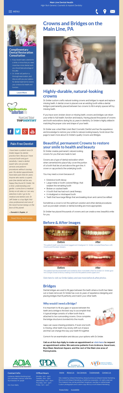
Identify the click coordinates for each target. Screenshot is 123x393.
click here (99, 342)
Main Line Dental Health (61, 2)
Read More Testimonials (22, 218)
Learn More (22, 93)
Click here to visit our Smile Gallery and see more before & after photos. (74, 278)
